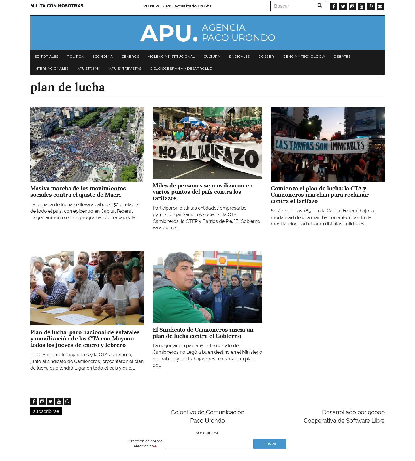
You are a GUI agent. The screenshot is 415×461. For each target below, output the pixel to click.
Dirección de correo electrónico (145, 444)
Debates (342, 56)
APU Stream (88, 68)
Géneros (130, 56)
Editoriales (46, 56)
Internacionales (51, 68)
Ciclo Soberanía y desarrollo (181, 68)
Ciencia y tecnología (304, 56)
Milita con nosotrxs (56, 6)
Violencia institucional (171, 56)
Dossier (266, 56)
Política (75, 56)
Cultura (211, 56)
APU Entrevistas (125, 68)
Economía (102, 56)
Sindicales (239, 56)
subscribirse (46, 411)
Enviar (270, 443)
